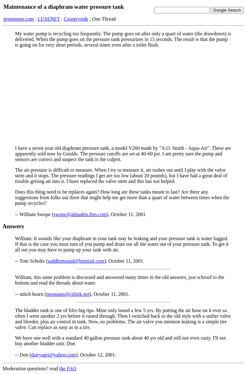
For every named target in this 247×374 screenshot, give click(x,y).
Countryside (76, 19)
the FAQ (67, 368)
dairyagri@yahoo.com (53, 354)
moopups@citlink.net (67, 294)
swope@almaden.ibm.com (80, 214)
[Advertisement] (123, 96)
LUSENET (49, 19)
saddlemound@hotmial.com (76, 261)
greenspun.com (18, 19)
